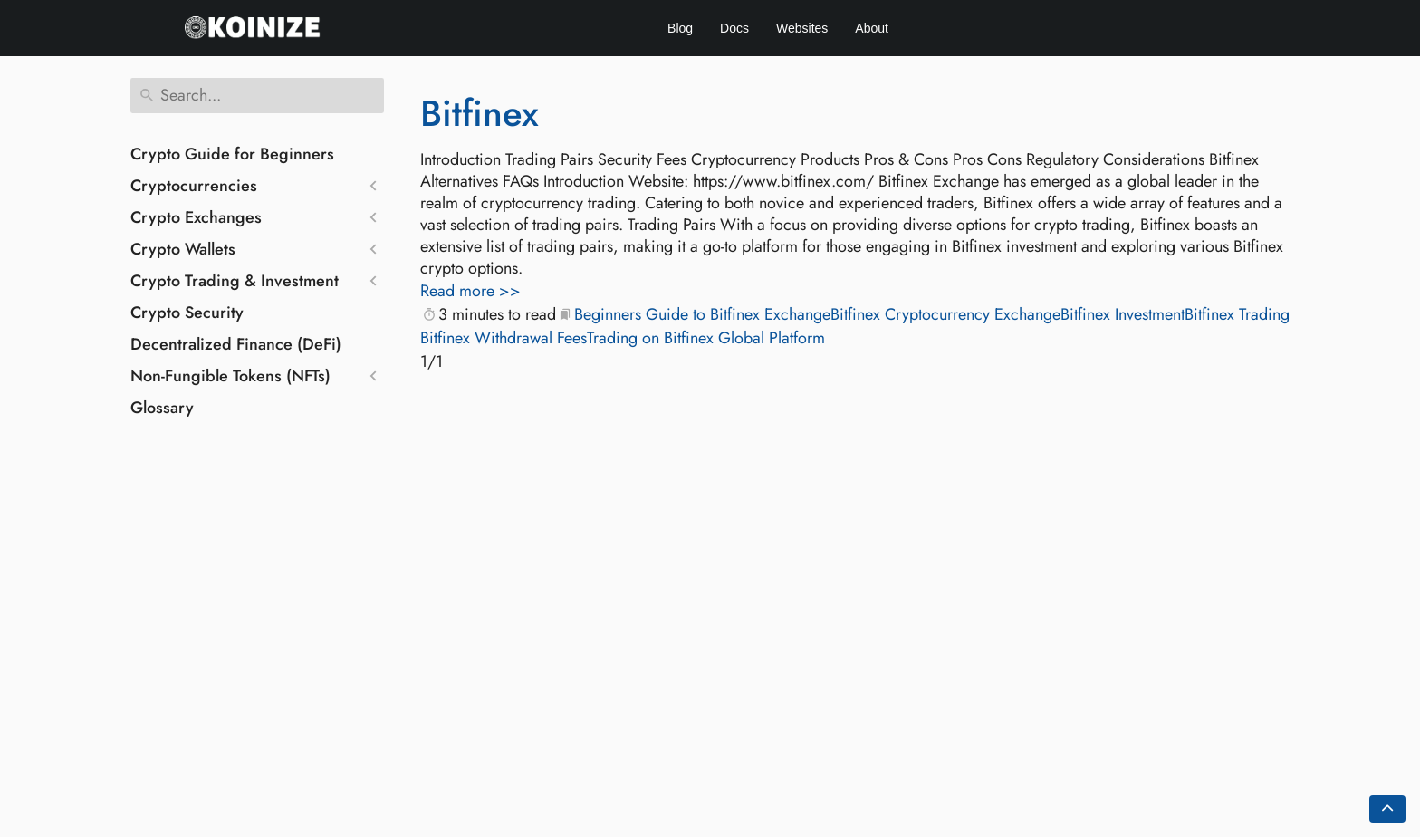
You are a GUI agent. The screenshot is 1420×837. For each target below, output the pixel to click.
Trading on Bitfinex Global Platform (706, 338)
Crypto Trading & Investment (234, 281)
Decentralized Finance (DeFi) (235, 344)
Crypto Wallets (182, 249)
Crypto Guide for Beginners (232, 154)
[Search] (257, 95)
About (871, 28)
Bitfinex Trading (1237, 314)
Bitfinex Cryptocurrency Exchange (945, 314)
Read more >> (470, 291)
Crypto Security (187, 312)
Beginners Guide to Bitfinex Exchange (702, 314)
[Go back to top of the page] (1387, 809)
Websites (802, 28)
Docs (734, 28)
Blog (680, 28)
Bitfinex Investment (1122, 314)
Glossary (162, 407)
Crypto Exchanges (196, 217)
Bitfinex (479, 113)
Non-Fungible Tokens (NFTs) (230, 376)
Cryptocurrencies (193, 185)
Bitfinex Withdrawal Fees (503, 338)
